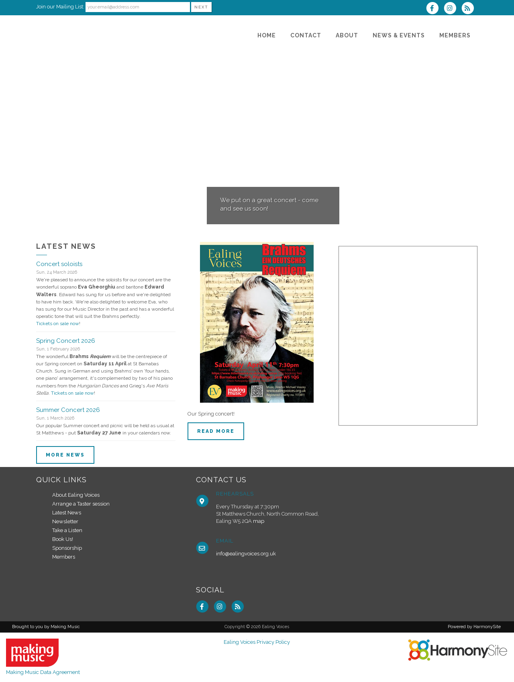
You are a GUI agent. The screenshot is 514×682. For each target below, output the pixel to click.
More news (65, 455)
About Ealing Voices (76, 495)
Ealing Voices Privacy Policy (257, 642)
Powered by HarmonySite (474, 626)
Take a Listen (67, 530)
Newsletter (65, 521)
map (258, 521)
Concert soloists (59, 264)
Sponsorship (67, 548)
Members (63, 557)
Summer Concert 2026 (68, 410)
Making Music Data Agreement (43, 672)
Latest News (66, 513)
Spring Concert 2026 (65, 340)
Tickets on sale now (57, 323)
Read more (216, 431)
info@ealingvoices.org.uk (246, 554)
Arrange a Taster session (81, 504)
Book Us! (62, 539)
